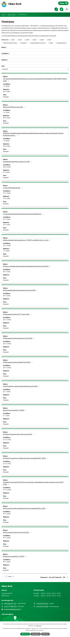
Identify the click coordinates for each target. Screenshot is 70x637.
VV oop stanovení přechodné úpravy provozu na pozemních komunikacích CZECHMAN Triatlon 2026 (35, 80)
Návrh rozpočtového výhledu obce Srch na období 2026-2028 (25, 508)
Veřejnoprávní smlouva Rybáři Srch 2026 (18, 362)
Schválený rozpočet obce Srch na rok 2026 (19, 434)
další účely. (39, 625)
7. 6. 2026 (6, 251)
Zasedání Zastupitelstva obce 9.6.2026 (18, 161)
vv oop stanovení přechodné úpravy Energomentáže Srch (23, 214)
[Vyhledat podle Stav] (35, 69)
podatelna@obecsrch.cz (12, 609)
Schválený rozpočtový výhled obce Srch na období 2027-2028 (25, 458)
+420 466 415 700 (10, 603)
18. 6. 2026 (6, 91)
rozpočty (24, 43)
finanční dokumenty (10, 43)
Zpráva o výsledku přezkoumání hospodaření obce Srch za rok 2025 (27, 266)
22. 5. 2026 (7, 245)
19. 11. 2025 (7, 514)
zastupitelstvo (62, 43)
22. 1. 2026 (6, 391)
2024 (35, 40)
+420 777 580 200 (10, 606)
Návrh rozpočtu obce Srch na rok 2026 (17, 532)
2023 (27, 40)
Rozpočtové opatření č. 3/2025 (15, 410)
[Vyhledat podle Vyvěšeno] (35, 56)
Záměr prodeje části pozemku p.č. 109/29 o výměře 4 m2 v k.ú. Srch (27, 240)
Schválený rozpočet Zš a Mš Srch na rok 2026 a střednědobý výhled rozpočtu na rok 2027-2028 (33, 483)
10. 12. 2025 (7, 490)
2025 (42, 40)
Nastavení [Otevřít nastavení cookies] (45, 634)
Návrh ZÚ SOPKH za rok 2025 (14, 107)
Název (3, 47)
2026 (49, 40)
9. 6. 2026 (6, 172)
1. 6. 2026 (6, 86)
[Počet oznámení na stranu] (65, 577)
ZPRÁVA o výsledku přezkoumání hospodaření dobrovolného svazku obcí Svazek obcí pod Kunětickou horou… (33, 134)
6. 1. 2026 (6, 415)
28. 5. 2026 (7, 167)
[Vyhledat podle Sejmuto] (35, 62)
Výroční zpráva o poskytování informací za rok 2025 (21, 386)
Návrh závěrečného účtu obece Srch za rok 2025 (21, 290)
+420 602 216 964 (42, 603)
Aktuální (5, 97)
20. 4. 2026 (7, 319)
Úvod (3, 14)
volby (51, 43)
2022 (20, 40)
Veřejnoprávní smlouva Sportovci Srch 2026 (19, 338)
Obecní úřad (11, 14)
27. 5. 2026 (6, 193)
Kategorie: (5, 39)
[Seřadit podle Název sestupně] (7, 47)
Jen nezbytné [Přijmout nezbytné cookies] (35, 634)
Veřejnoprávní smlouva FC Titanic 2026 (17, 314)
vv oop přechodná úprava (13, 188)
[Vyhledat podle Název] (35, 50)
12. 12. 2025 (7, 439)
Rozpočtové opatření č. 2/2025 (15, 556)
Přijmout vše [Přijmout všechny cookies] (25, 634)
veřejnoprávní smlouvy (38, 43)
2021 (13, 40)
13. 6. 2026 (6, 198)
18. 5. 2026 (6, 271)
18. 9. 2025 (6, 562)
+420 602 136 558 (42, 606)
